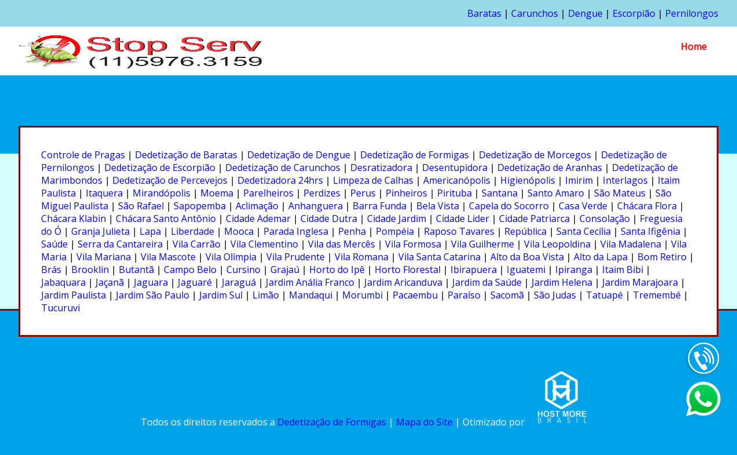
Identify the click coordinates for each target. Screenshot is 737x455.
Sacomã (507, 295)
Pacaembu (415, 295)
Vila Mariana (103, 256)
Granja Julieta (100, 231)
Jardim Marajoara (640, 282)
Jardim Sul (221, 295)
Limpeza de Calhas (373, 180)
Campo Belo (190, 269)
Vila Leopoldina (557, 244)
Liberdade (192, 231)
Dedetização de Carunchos (282, 167)
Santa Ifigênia (650, 231)
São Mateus (620, 193)
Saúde (54, 244)
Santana (500, 193)
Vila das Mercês (341, 244)
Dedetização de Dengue (298, 154)
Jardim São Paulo (152, 295)
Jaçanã (110, 282)
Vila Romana (361, 256)
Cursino (243, 269)
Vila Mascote (168, 256)
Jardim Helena (561, 282)
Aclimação (257, 205)
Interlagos (625, 180)
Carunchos (534, 13)
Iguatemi (526, 269)
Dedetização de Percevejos (170, 180)
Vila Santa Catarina (439, 256)
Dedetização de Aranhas (549, 167)
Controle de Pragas (83, 154)
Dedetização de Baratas (186, 154)
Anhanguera (315, 205)
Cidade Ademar (258, 218)
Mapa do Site (424, 422)
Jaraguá (239, 282)
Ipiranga (573, 269)
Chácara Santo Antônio (166, 218)
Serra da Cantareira (120, 244)
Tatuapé (604, 295)
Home (694, 46)
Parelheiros (268, 193)
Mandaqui (310, 295)
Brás (51, 269)
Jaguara (151, 282)
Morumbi (362, 295)
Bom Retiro (662, 256)
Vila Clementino (264, 244)
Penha (352, 231)
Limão (265, 295)
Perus (363, 193)
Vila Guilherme (482, 244)
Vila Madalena (630, 244)
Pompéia (395, 231)
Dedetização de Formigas (414, 154)
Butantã (136, 269)
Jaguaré (195, 282)
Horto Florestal (408, 269)
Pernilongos (691, 13)
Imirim (579, 180)
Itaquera (104, 193)
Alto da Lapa (601, 256)
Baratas (484, 13)
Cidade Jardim (396, 218)
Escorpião (634, 13)
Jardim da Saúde (487, 282)
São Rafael (141, 205)
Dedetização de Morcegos (535, 154)
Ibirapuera (473, 269)
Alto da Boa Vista (527, 256)
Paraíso (464, 295)
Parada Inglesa (295, 231)
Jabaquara (63, 282)
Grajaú (284, 269)
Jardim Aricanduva (403, 282)
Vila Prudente (295, 256)
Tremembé (657, 295)
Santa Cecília (583, 231)
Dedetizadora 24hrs (280, 180)
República (525, 231)
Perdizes (321, 193)
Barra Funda (379, 205)
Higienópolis (527, 180)
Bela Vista (437, 205)
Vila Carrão (197, 244)
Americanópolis (456, 180)
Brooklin (90, 269)
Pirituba (454, 193)
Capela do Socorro (509, 205)
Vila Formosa (413, 244)
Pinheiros (406, 193)
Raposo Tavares (459, 231)
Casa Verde (583, 205)
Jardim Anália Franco (310, 282)
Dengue (585, 13)
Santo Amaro (555, 193)
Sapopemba (200, 205)
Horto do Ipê (337, 269)
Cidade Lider (462, 218)
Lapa (150, 231)
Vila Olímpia (231, 256)
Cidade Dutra (328, 218)
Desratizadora (381, 167)
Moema (216, 193)
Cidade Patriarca (534, 218)
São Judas (555, 295)
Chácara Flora (647, 205)
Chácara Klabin (73, 218)
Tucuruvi (60, 307)
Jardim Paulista (73, 295)
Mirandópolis (161, 193)
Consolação (605, 218)
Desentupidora (454, 167)
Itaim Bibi (622, 269)
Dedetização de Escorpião (159, 167)
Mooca (239, 231)
